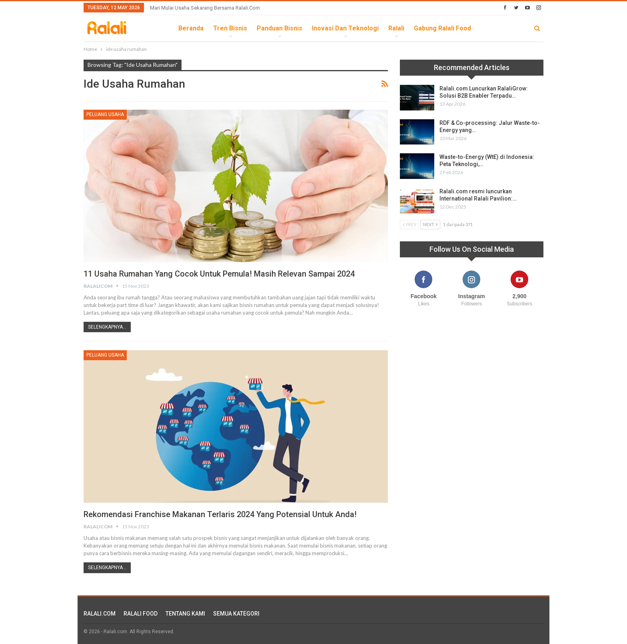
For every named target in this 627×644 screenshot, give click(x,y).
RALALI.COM (100, 613)
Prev (409, 224)
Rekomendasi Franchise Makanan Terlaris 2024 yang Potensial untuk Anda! (220, 514)
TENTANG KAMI (185, 613)
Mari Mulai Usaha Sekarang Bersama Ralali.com (205, 8)
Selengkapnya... (107, 327)
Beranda (191, 28)
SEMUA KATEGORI (236, 613)
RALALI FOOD (141, 613)
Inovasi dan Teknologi (345, 28)
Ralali (396, 28)
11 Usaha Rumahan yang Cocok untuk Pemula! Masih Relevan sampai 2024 (219, 274)
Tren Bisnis (230, 28)
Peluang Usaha (105, 114)
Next (430, 224)
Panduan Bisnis (279, 28)
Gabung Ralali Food (442, 28)
